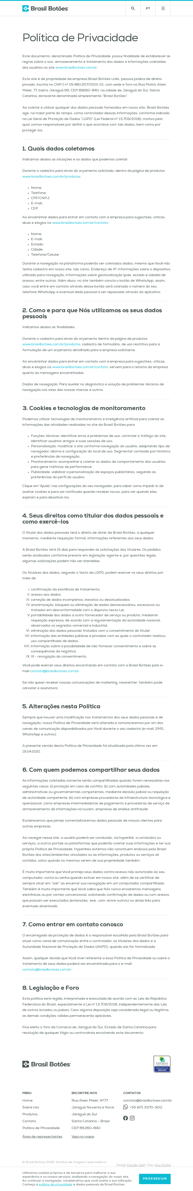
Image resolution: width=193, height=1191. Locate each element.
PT (151, 9)
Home (27, 1101)
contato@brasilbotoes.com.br (54, 671)
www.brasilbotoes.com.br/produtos (51, 177)
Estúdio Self (136, 1165)
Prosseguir (155, 1179)
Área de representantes (42, 1137)
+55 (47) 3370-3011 (142, 1107)
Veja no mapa (83, 1137)
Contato (29, 1121)
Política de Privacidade (41, 1128)
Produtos (30, 1114)
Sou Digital (163, 1165)
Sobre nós (30, 1108)
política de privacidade (55, 1185)
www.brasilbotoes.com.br (76, 68)
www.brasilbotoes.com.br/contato (80, 223)
